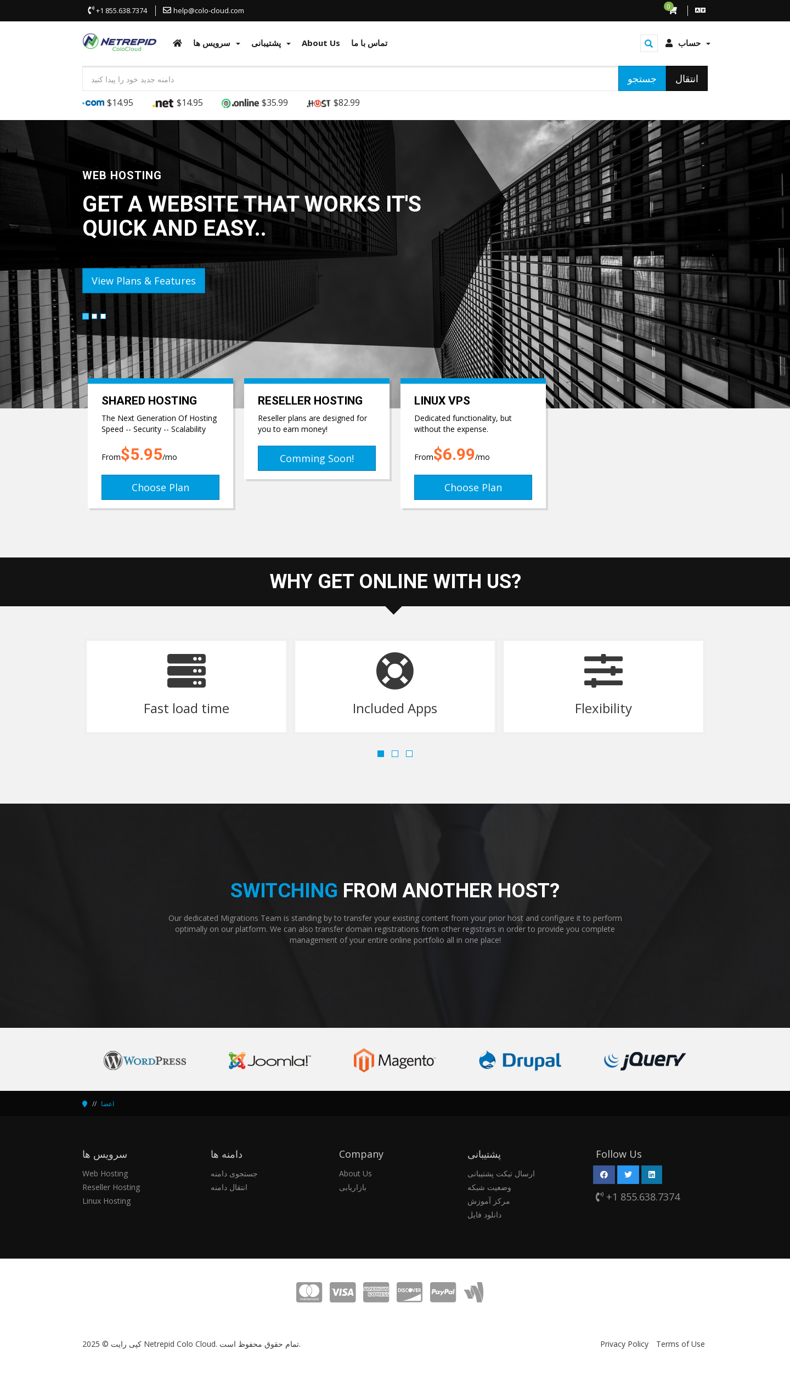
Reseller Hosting (111, 1187)
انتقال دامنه (229, 1187)
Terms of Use (680, 1344)
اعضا (107, 1103)
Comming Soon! (317, 458)
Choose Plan (160, 487)
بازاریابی (352, 1187)
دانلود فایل (484, 1214)
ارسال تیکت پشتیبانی (501, 1173)
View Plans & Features (144, 280)
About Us (355, 1173)
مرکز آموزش (488, 1201)
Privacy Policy (624, 1344)
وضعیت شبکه (489, 1187)
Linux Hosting (106, 1201)
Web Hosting (105, 1173)
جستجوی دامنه (234, 1173)
